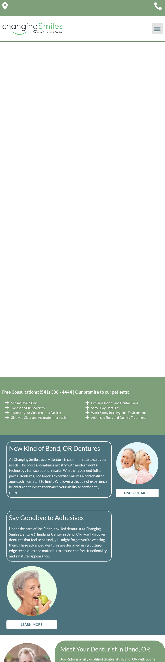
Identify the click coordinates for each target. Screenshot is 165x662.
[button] (157, 29)
